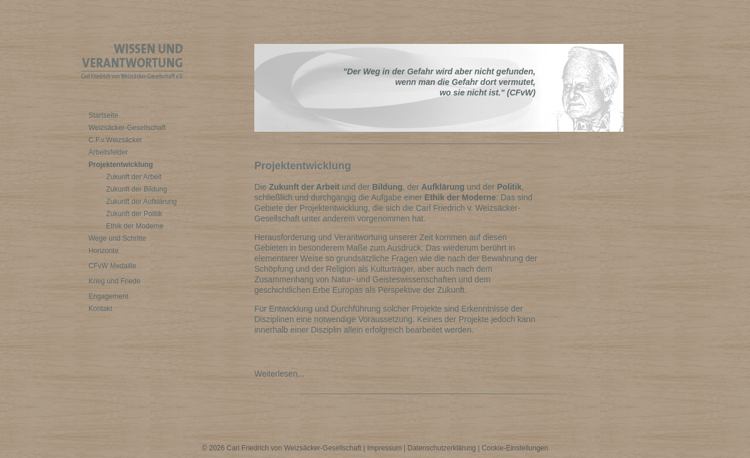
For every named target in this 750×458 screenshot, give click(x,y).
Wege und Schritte (117, 238)
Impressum (384, 448)
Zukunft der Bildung (136, 189)
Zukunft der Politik (134, 214)
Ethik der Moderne (134, 226)
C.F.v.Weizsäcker (115, 140)
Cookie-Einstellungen (515, 448)
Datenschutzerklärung (442, 448)
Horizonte (103, 251)
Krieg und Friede (114, 281)
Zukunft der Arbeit (134, 177)
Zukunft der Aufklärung (141, 201)
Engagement (108, 296)
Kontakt (100, 309)
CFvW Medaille (112, 266)
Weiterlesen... (281, 373)
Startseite (103, 115)
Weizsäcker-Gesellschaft (127, 128)
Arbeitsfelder (108, 152)
